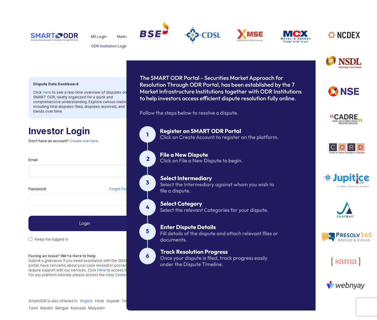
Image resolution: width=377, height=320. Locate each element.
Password (37, 189)
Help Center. (116, 275)
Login (84, 223)
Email (33, 160)
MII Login (99, 36)
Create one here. (84, 141)
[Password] (77, 200)
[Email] (84, 171)
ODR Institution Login (103, 46)
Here (47, 92)
